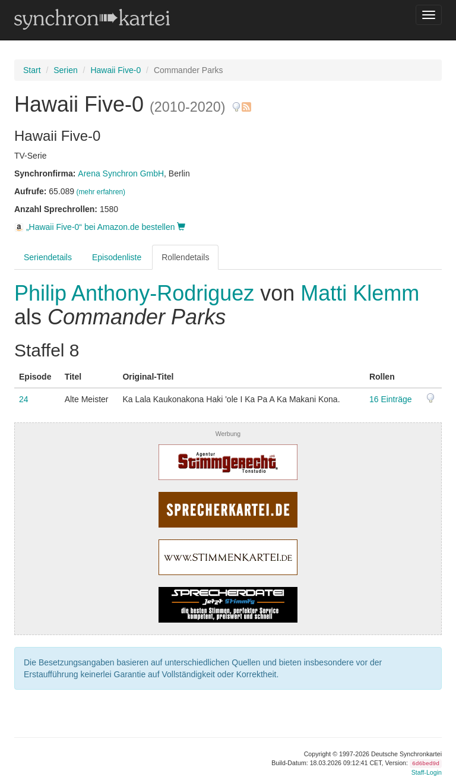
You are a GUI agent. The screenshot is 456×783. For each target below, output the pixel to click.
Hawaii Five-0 (115, 70)
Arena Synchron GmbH (121, 173)
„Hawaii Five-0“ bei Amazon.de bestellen (99, 227)
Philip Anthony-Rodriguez (137, 293)
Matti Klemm (359, 293)
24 (23, 399)
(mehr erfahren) (100, 192)
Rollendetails (185, 257)
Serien (65, 70)
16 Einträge (390, 399)
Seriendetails (48, 257)
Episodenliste (116, 257)
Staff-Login (426, 772)
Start (32, 70)
